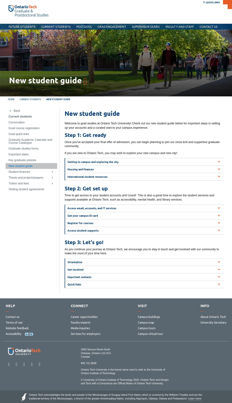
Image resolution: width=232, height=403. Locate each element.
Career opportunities (84, 316)
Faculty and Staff (179, 26)
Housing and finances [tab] (81, 169)
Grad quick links (19, 134)
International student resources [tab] (87, 176)
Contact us (12, 316)
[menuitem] (14, 99)
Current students (56, 26)
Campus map (146, 322)
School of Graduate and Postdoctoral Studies (42, 20)
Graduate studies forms (24, 148)
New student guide (21, 166)
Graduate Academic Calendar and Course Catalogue (30, 141)
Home (11, 99)
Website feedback (17, 328)
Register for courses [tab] (80, 223)
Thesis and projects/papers (26, 177)
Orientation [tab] (75, 262)
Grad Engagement (111, 26)
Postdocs (84, 26)
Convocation (17, 122)
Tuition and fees (19, 183)
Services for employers (85, 333)
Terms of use (14, 322)
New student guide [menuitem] (58, 99)
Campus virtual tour (150, 333)
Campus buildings (149, 316)
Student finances (19, 171)
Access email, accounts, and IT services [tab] (92, 208)
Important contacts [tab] (79, 277)
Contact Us (209, 26)
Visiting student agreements (26, 189)
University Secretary (213, 322)
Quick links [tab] (74, 284)
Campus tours (146, 328)
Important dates (19, 154)
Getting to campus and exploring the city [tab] (93, 161)
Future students (22, 26)
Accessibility (13, 333)
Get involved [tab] (75, 269)
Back (17, 110)
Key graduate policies (22, 160)
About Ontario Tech (213, 316)
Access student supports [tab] (83, 230)
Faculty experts (80, 322)
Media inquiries (80, 328)
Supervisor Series (146, 26)
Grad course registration (24, 128)
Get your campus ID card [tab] (83, 215)
